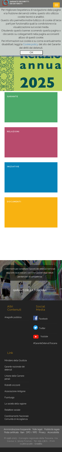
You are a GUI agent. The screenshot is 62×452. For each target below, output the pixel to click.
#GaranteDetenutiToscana (45, 343)
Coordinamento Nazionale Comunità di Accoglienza (17, 417)
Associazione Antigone (15, 391)
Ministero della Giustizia (16, 360)
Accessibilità (53, 432)
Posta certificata (11, 432)
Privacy (42, 432)
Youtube (40, 337)
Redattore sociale (12, 410)
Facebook (40, 319)
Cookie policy (30, 44)
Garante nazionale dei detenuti (15, 368)
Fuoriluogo (9, 397)
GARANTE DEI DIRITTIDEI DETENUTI (19, 2)
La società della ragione (15, 403)
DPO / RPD (31, 432)
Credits (38, 444)
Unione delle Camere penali (14, 377)
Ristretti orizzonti (12, 385)
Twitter (39, 328)
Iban (22, 432)
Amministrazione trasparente (17, 429)
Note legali (37, 429)
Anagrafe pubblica (13, 317)
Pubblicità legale (52, 429)
